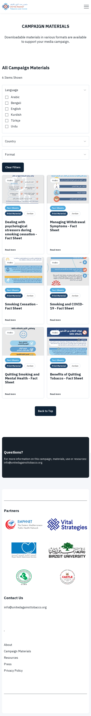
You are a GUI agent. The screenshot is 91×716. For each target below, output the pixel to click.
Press (8, 664)
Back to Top (45, 411)
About (8, 645)
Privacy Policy (13, 670)
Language (11, 90)
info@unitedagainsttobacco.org (25, 607)
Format (10, 154)
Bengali (16, 102)
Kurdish (16, 114)
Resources (11, 657)
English (16, 108)
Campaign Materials (17, 651)
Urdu (14, 125)
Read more (10, 250)
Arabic (15, 96)
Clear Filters (12, 167)
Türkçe (15, 120)
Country (10, 141)
